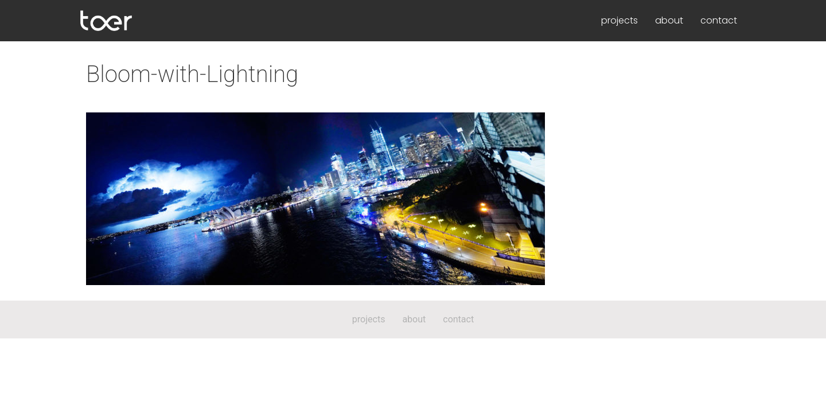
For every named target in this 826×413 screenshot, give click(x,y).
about (669, 20)
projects (619, 20)
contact (718, 20)
